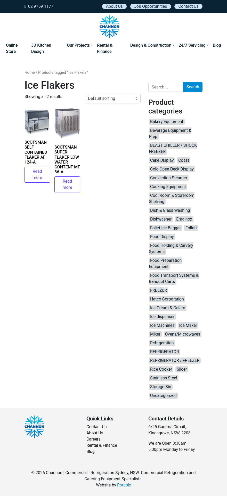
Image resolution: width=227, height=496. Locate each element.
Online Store (12, 48)
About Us (114, 6)
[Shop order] (113, 98)
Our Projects (78, 45)
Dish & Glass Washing (170, 210)
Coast (183, 160)
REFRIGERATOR (164, 351)
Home (30, 72)
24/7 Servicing (192, 45)
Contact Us (188, 6)
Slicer (182, 369)
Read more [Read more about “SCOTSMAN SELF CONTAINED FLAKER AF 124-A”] (37, 174)
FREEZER (158, 290)
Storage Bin (160, 386)
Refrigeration (162, 342)
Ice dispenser (162, 316)
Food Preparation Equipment (165, 263)
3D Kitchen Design (41, 48)
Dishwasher (161, 219)
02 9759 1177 (39, 6)
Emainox (184, 219)
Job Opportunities (150, 6)
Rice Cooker (161, 369)
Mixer (155, 334)
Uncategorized (163, 395)
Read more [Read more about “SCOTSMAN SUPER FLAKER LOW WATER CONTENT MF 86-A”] (67, 184)
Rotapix (124, 485)
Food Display (162, 236)
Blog (217, 45)
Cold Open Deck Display (172, 169)
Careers (93, 439)
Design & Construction (151, 45)
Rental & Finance (104, 48)
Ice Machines (162, 325)
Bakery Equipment (166, 121)
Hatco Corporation (167, 299)
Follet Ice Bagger (165, 227)
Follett (191, 227)
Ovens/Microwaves (182, 334)
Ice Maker (188, 325)
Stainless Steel (163, 378)
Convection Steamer (168, 177)
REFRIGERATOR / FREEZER (174, 360)
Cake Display (162, 160)
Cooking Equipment (168, 186)
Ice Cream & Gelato (167, 307)
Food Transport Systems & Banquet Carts (174, 278)
